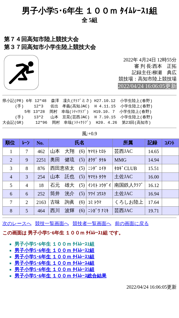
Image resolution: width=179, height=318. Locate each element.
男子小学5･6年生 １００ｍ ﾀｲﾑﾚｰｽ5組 (54, 271)
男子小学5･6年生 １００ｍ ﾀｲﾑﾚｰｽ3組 (54, 258)
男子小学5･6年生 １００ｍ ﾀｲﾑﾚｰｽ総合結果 (60, 277)
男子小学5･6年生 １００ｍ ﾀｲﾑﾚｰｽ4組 (54, 264)
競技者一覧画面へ (92, 225)
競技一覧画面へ (52, 225)
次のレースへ (16, 225)
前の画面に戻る (132, 225)
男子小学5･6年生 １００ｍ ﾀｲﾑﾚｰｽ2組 (54, 251)
